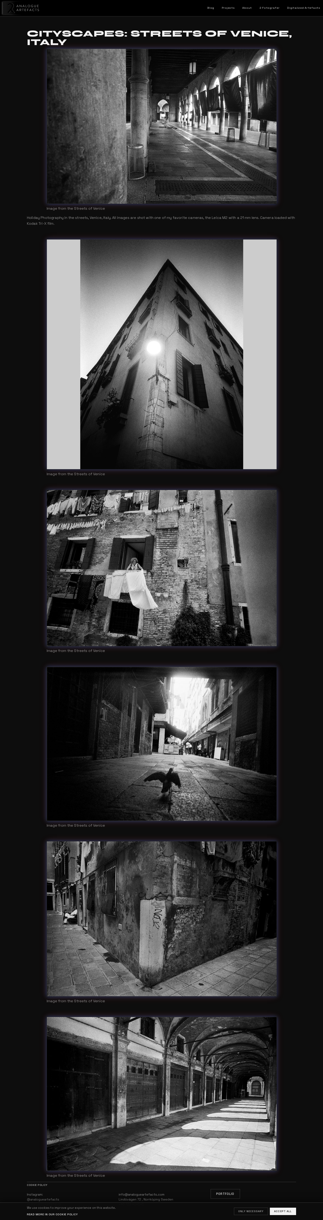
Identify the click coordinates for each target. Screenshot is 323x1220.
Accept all (283, 1211)
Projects (228, 8)
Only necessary (251, 1211)
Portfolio (225, 1194)
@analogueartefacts (43, 1199)
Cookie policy (37, 1185)
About (247, 8)
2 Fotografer (270, 8)
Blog (210, 8)
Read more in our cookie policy (52, 1214)
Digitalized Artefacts (303, 8)
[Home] (20, 8)
